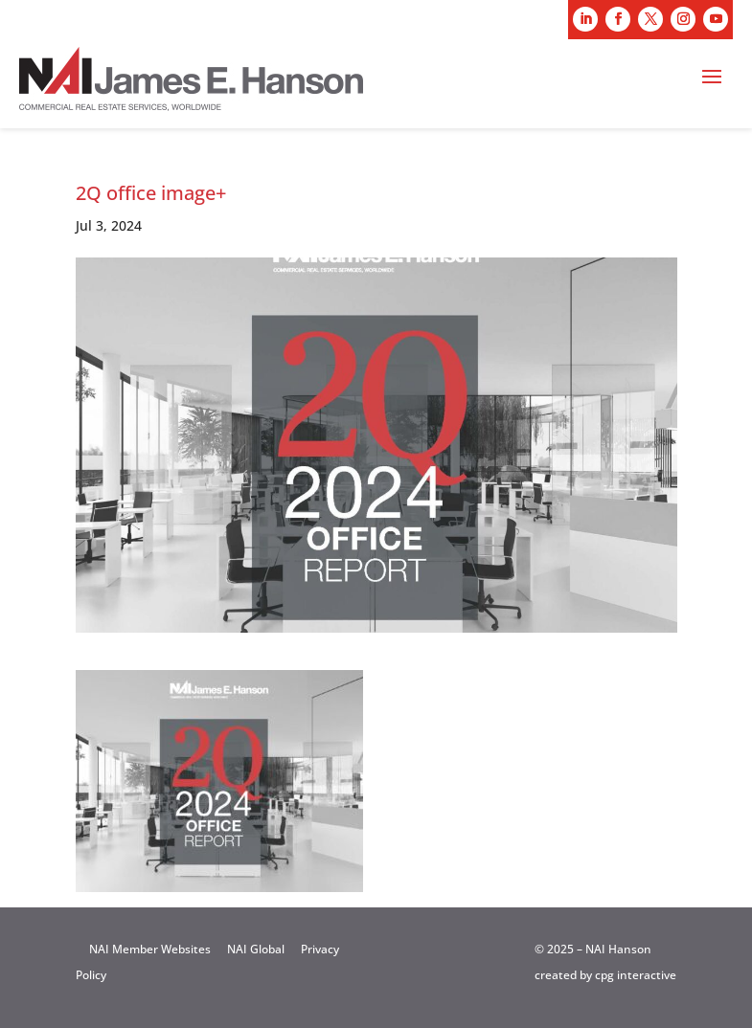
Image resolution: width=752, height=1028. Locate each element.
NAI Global (256, 949)
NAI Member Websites (150, 949)
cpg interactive (635, 975)
